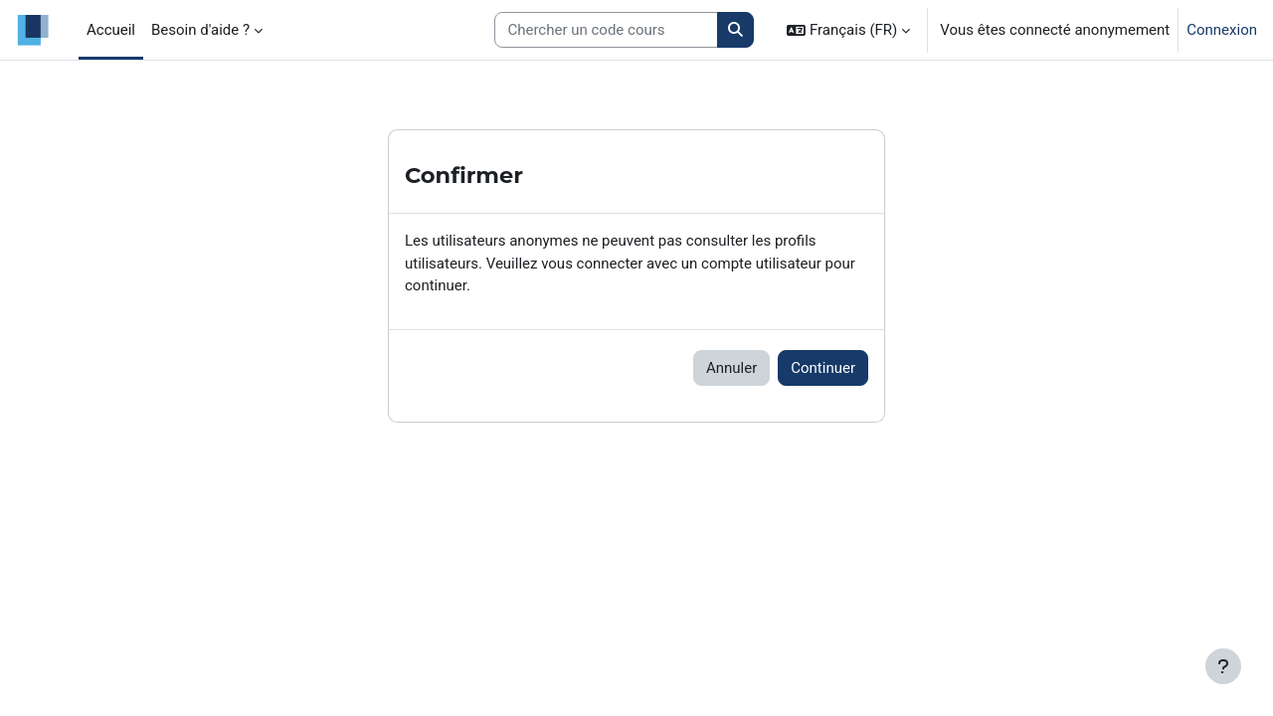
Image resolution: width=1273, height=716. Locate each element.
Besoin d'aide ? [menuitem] (200, 30)
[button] (848, 30)
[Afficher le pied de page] (1223, 666)
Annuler (731, 368)
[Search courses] (606, 30)
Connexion (1221, 30)
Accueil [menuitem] (111, 30)
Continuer (823, 368)
